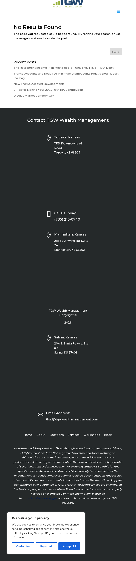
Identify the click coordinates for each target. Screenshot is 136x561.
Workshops (91, 435)
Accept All (69, 546)
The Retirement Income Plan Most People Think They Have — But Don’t (64, 67)
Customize (23, 546)
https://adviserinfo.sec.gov (40, 498)
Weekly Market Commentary (34, 95)
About (41, 435)
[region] (46, 533)
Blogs (108, 435)
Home (28, 435)
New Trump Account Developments (39, 84)
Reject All (46, 546)
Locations (56, 435)
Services (74, 435)
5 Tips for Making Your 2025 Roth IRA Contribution (48, 89)
